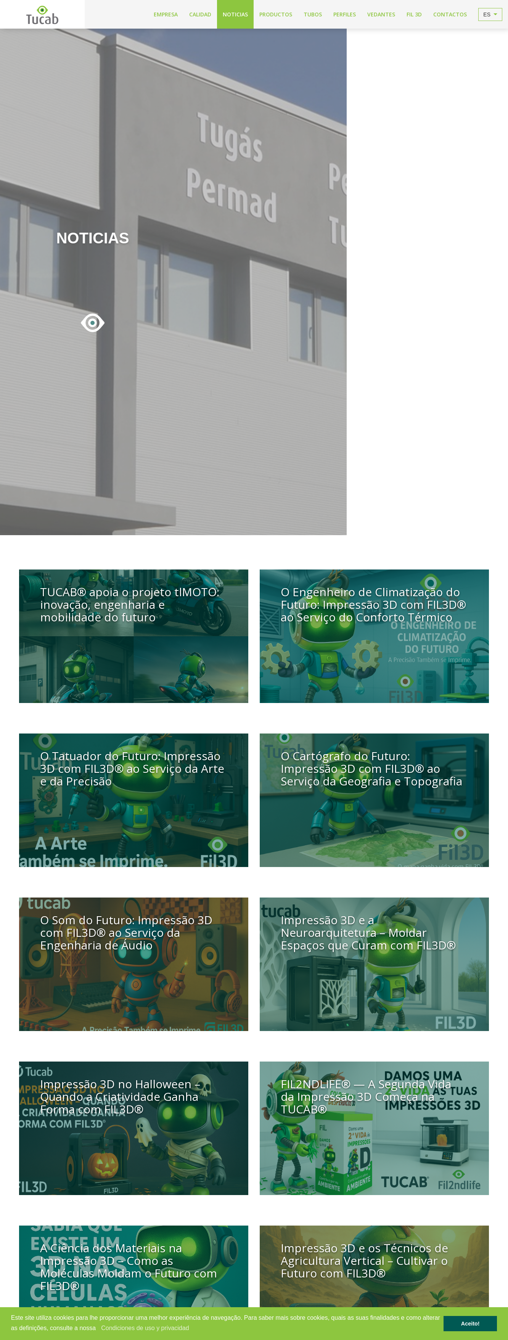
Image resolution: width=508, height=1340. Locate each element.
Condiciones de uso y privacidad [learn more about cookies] (145, 1328)
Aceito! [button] (470, 1324)
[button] (99, 1328)
